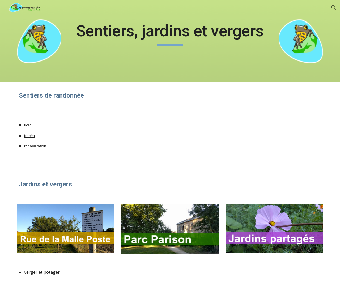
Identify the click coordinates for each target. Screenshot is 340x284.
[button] (333, 7)
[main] (170, 33)
